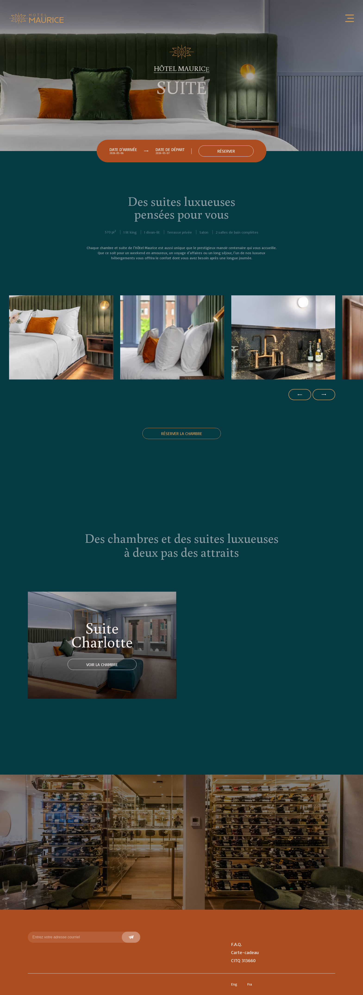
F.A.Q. (236, 944)
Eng (234, 984)
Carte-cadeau (245, 952)
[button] (299, 394)
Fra (249, 984)
